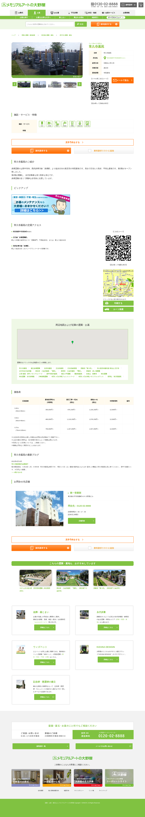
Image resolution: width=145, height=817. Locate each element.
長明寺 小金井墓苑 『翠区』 (71, 371)
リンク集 (91, 790)
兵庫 (46, 657)
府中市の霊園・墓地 (66, 35)
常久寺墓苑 (23, 368)
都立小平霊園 (65, 374)
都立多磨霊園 (35, 368)
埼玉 (37, 657)
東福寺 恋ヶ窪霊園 (93, 371)
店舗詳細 (82, 521)
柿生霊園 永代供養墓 (26, 376)
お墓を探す (24, 17)
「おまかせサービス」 (40, 622)
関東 (118, 619)
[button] (80, 342)
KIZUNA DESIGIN (106, 647)
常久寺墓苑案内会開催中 (19, 464)
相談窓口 (95, 17)
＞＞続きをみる (16, 472)
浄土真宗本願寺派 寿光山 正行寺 (108, 368)
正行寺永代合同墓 (25, 371)
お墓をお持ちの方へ (43, 17)
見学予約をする (72, 142)
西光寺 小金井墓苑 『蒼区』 (46, 371)
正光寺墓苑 (59, 368)
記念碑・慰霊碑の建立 (44, 682)
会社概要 (40, 790)
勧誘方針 (66, 790)
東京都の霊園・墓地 (47, 35)
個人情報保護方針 (53, 790)
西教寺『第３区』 (87, 368)
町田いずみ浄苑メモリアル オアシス (91, 376)
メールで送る (123, 80)
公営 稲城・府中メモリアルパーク (30, 374)
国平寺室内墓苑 (52, 374)
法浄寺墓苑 (48, 368)
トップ (13, 35)
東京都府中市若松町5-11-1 (114, 58)
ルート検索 (118, 309)
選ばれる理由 (79, 17)
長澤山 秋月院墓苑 (114, 376)
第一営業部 (75, 493)
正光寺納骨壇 (72, 368)
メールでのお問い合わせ (104, 746)
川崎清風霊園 (43, 376)
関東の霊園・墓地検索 (28, 35)
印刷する (118, 303)
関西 (122, 619)
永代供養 (101, 612)
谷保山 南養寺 (91, 374)
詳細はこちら (44, 627)
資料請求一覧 (41, 746)
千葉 (42, 657)
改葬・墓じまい (41, 612)
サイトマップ (103, 790)
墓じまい (62, 17)
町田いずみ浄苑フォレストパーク (63, 376)
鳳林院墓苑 (78, 374)
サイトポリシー (79, 790)
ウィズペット (40, 647)
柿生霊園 (104, 374)
